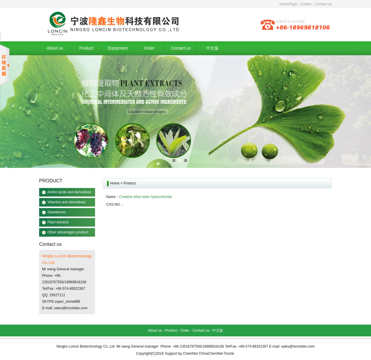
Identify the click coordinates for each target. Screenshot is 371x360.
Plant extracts (58, 222)
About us (55, 48)
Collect (306, 4)
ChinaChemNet (211, 353)
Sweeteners (56, 212)
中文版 (212, 48)
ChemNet (190, 353)
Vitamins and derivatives (66, 202)
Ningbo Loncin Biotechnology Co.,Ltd (85, 346)
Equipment (118, 48)
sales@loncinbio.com (71, 308)
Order (149, 48)
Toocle (229, 353)
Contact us (323, 4)
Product (86, 48)
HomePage (288, 4)
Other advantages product (67, 232)
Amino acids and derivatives (69, 192)
